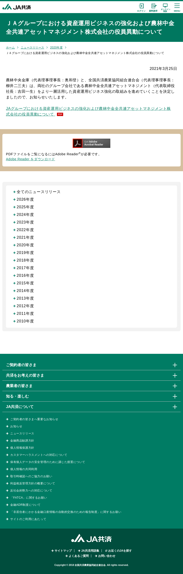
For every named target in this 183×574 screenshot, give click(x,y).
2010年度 (25, 321)
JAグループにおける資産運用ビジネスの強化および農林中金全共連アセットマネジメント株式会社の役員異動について (88, 111)
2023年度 (25, 222)
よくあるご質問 (79, 556)
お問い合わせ (106, 556)
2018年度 (25, 260)
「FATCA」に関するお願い (28, 497)
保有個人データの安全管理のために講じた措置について (47, 462)
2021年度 (25, 237)
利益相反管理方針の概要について (32, 483)
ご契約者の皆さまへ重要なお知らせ (34, 419)
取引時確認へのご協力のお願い (31, 476)
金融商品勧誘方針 (22, 440)
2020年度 (56, 47)
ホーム (10, 47)
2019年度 (25, 253)
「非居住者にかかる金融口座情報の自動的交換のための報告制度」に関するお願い (65, 512)
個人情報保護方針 (22, 447)
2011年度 (25, 313)
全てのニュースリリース (39, 192)
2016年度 (25, 275)
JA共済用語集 (90, 550)
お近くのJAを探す (120, 550)
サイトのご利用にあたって (28, 519)
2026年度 (25, 199)
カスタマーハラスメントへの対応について (38, 455)
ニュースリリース (32, 47)
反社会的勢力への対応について (31, 490)
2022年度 (25, 230)
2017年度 (25, 268)
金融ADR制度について (25, 504)
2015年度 (25, 283)
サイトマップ (63, 550)
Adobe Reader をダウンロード (30, 159)
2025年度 (25, 207)
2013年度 (25, 298)
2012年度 (25, 306)
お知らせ (16, 426)
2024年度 (25, 215)
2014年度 (25, 291)
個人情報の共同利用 (23, 469)
